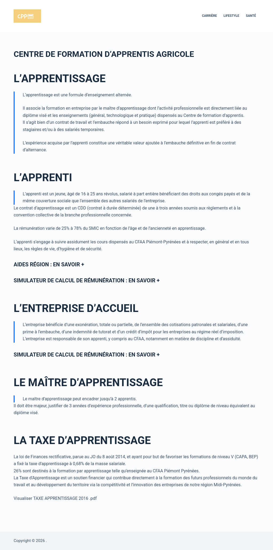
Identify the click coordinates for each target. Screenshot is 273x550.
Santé (251, 16)
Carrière (209, 16)
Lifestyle (231, 16)
